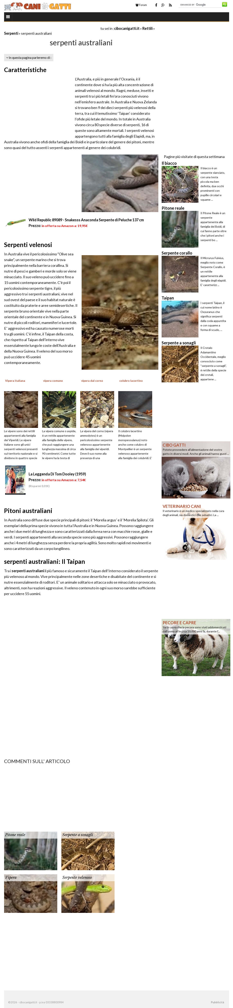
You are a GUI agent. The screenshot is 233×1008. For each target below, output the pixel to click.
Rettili (147, 28)
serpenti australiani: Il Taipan (44, 561)
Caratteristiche (25, 69)
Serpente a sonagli (77, 835)
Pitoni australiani (28, 510)
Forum (141, 5)
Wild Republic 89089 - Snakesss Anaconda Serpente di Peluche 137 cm (86, 220)
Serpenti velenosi (28, 244)
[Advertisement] (52, 28)
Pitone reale (15, 835)
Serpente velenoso (77, 877)
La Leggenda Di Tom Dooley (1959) (57, 474)
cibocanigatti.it (127, 28)
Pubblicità (217, 1002)
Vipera (11, 877)
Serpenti (11, 33)
